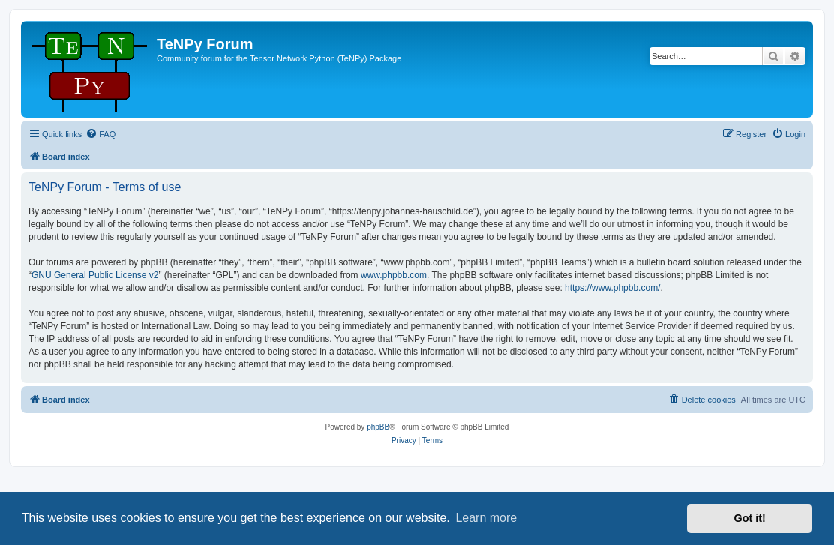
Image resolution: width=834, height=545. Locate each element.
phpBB (378, 427)
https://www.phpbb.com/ (612, 288)
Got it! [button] (750, 518)
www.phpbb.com (394, 275)
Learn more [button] (486, 517)
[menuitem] (101, 134)
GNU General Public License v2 (95, 275)
